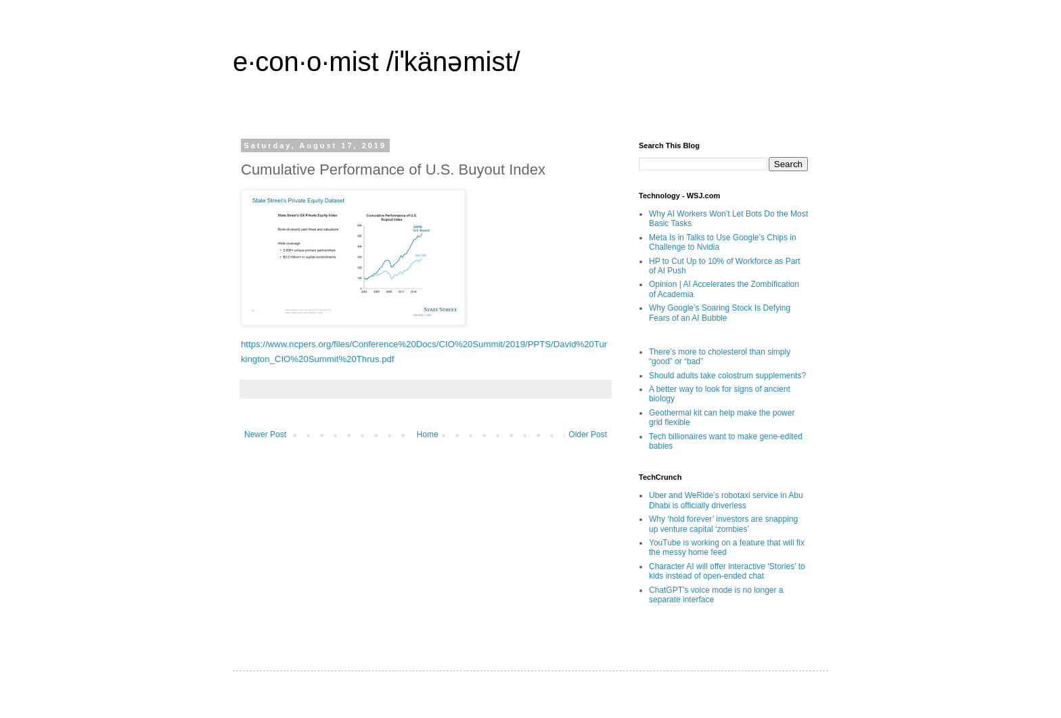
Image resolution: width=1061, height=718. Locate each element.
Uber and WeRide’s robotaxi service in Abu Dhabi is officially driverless (726, 500)
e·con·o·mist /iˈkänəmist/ (376, 61)
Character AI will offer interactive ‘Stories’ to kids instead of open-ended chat (727, 571)
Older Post (587, 434)
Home (427, 434)
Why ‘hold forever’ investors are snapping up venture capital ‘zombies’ (723, 523)
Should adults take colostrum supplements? (727, 375)
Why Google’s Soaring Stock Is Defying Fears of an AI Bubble (719, 312)
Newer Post (265, 434)
